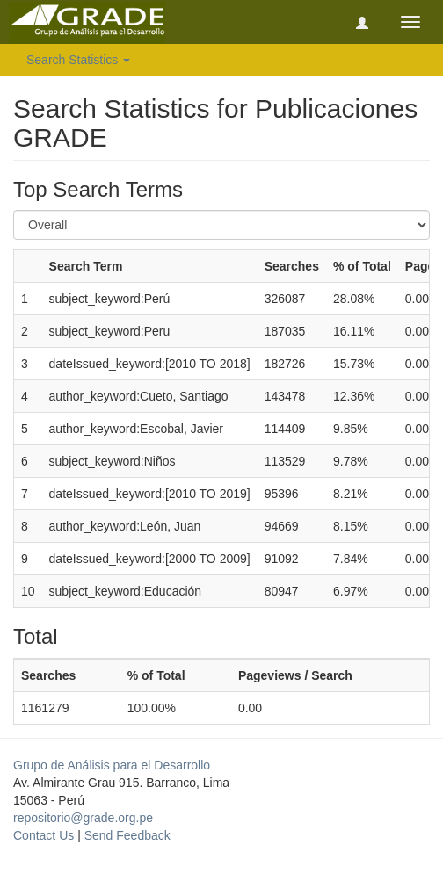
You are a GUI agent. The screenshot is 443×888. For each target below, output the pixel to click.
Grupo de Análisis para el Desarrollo (111, 765)
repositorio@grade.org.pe (83, 818)
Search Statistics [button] (78, 60)
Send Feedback (127, 835)
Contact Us (43, 835)
